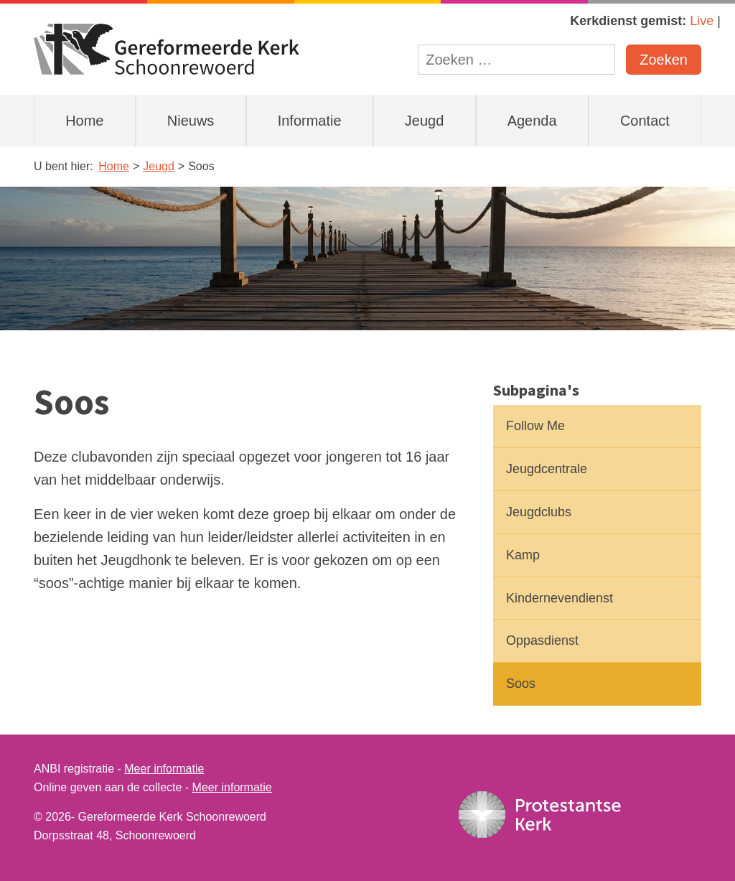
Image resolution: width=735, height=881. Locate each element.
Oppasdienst (542, 640)
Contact (645, 121)
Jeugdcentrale (546, 469)
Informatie (310, 121)
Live (701, 21)
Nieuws (191, 121)
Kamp (523, 555)
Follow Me (535, 426)
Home (84, 121)
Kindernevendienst (559, 598)
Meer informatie (164, 769)
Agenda (532, 121)
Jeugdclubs (538, 512)
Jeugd (424, 121)
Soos (520, 683)
